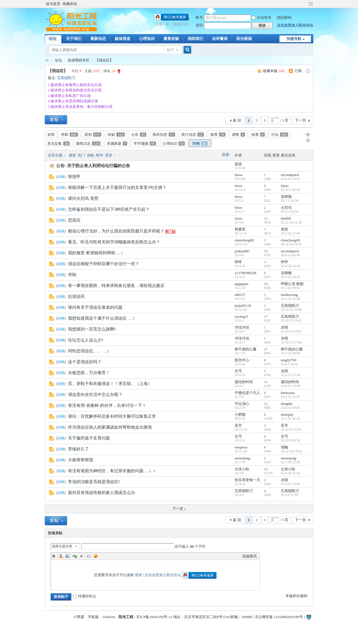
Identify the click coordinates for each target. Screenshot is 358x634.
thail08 (286, 218)
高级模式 (249, 556)
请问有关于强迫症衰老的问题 (95, 307)
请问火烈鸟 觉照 (83, 198)
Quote (81, 556)
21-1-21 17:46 (290, 233)
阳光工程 (126, 617)
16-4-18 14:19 (290, 266)
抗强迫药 (76, 296)
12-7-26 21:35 (290, 462)
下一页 (300, 120)
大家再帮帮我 (80, 460)
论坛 (52, 39)
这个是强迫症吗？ (85, 362)
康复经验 (171, 39)
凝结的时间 (244, 382)
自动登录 (261, 17)
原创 (93, 134)
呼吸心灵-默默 (292, 284)
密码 (199, 25)
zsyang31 (241, 316)
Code (88, 556)
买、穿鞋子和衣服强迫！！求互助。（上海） (110, 383)
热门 (81, 155)
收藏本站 (70, 4)
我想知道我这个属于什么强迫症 (97, 318)
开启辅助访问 (305, 3)
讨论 (279, 134)
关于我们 (74, 39)
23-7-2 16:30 (289, 200)
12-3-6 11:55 (289, 495)
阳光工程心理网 (47, 60)
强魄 (284, 447)
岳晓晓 (286, 273)
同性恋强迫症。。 (85, 351)
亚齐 (238, 425)
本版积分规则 (296, 596)
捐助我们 (195, 39)
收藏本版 (273, 71)
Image (67, 556)
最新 (72, 155)
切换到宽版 (310, 3)
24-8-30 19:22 (290, 179)
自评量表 (220, 39)
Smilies (95, 556)
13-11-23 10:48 (291, 309)
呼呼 (238, 262)
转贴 (116, 134)
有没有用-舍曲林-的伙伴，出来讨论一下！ (107, 405)
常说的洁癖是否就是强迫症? (94, 481)
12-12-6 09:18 (290, 440)
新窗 (225, 155)
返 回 (237, 120)
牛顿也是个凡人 (247, 393)
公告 (138, 134)
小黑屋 (78, 617)
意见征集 (58, 143)
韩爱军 (240, 229)
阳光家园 (244, 39)
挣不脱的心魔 (245, 349)
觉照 (284, 229)
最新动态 (98, 39)
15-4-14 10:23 (290, 277)
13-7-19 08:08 (290, 353)
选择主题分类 (62, 546)
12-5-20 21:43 (290, 473)
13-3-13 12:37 (290, 396)
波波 (238, 164)
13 (266, 218)
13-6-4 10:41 (289, 364)
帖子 (170, 50)
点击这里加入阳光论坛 (295, 25)
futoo (238, 175)
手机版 (93, 617)
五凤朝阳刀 (66, 78)
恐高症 (74, 220)
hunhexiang (289, 295)
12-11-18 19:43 (291, 451)
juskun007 (242, 251)
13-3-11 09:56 (290, 407)
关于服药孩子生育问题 (89, 438)
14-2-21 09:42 (290, 287)
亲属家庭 (117, 143)
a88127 (240, 295)
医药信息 (164, 134)
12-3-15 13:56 (290, 484)
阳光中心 (242, 360)
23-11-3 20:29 (290, 189)
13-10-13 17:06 (291, 342)
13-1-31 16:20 (290, 418)
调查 (238, 134)
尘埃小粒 (242, 469)
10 (266, 284)
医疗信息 (193, 134)
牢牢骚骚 (145, 143)
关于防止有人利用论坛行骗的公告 (98, 165)
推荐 (217, 134)
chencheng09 (244, 240)
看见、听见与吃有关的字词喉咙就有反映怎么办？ (114, 242)
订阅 (298, 71)
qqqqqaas (241, 284)
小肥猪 (240, 414)
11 (266, 382)
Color (60, 556)
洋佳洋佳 (242, 327)
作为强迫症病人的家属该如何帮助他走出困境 (110, 427)
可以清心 (242, 404)
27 (266, 349)
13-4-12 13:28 (290, 386)
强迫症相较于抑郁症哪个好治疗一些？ (103, 264)
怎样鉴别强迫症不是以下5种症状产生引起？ (109, 209)
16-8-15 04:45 (290, 255)
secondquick (290, 175)
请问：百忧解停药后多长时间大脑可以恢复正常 (112, 416)
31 (266, 469)
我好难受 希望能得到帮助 (91, 253)
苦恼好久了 (78, 449)
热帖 (90, 155)
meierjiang (242, 458)
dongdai (287, 404)
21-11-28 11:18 (291, 222)
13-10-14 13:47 (291, 331)
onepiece (241, 447)
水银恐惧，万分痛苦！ (89, 373)
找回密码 (284, 17)
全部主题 (55, 155)
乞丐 (238, 371)
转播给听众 (84, 596)
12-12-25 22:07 (291, 429)
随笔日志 (88, 143)
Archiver (108, 617)
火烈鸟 (286, 207)
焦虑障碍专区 (79, 60)
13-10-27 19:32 (291, 320)
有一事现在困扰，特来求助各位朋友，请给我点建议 (116, 285)
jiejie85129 (243, 305)
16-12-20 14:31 (291, 244)
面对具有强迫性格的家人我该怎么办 (101, 492)
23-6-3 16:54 (289, 211)
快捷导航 (294, 39)
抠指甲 (74, 176)
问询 (200, 143)
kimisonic (288, 393)
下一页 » (179, 509)
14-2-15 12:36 (290, 298)
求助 (69, 134)
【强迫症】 (104, 60)
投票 (258, 134)
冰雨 (284, 327)
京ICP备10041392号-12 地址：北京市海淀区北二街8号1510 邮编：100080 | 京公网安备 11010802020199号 (219, 617)
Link (74, 556)
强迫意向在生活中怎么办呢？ (95, 394)
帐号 (199, 17)
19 (266, 251)
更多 (108, 155)
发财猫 (286, 196)
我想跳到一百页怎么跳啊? (92, 329)
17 (266, 316)
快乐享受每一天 (247, 480)
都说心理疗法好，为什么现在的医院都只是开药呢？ (116, 231)
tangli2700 (288, 360)
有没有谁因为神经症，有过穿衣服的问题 (105, 471)
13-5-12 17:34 (290, 375)
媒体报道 (122, 39)
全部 (51, 134)
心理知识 (147, 39)
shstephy (287, 414)
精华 (99, 155)
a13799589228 (245, 273)
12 (266, 404)
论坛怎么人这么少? (85, 340)
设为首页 (53, 4)
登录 (138, 575)
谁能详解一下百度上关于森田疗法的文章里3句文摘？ (117, 187)
